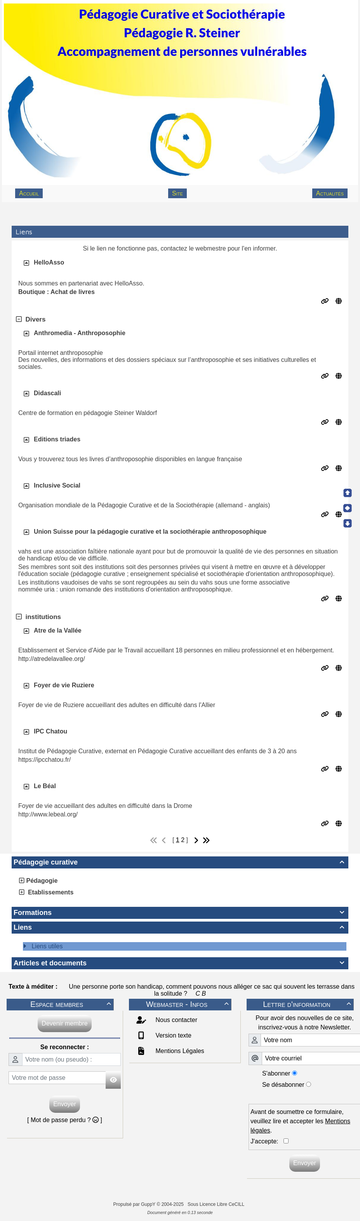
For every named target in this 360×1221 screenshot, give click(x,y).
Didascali (47, 393)
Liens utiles (47, 946)
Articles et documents (180, 963)
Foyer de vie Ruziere (64, 685)
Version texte (172, 1035)
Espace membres (71, 1004)
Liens (180, 927)
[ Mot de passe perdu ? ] (64, 1120)
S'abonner (276, 1073)
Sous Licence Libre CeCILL (216, 1204)
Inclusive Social (57, 485)
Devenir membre (64, 1023)
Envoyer (64, 1104)
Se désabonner (283, 1084)
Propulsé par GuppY (135, 1204)
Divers (30, 319)
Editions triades (57, 439)
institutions (38, 617)
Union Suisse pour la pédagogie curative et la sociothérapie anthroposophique (150, 531)
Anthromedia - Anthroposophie (79, 333)
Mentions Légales (179, 1051)
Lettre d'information (308, 1004)
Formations (180, 913)
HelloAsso (49, 262)
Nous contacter (175, 1020)
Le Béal (45, 786)
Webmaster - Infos (188, 1004)
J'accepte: (266, 1141)
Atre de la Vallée (58, 630)
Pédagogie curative (180, 862)
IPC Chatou (50, 731)
